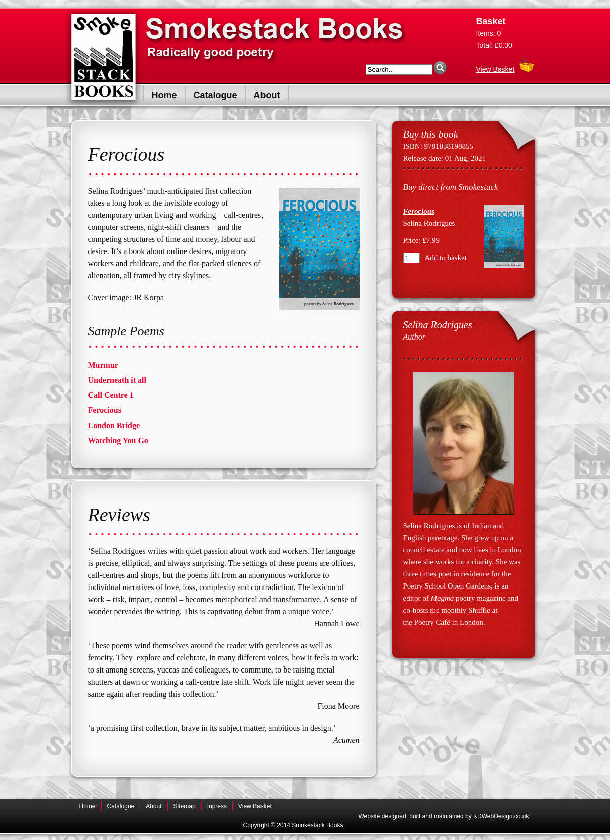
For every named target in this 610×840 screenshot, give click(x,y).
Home (164, 95)
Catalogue (215, 95)
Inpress (217, 806)
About (267, 95)
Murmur (103, 365)
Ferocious (104, 410)
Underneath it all (117, 380)
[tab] (224, 365)
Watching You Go (118, 440)
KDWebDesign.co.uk (501, 816)
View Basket (495, 66)
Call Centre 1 (111, 395)
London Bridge (114, 425)
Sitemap (184, 806)
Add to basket (446, 258)
